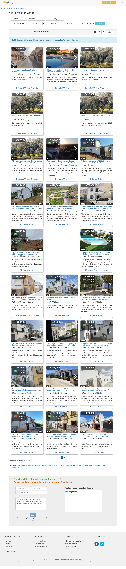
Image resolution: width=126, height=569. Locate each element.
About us (8, 541)
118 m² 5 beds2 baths (62, 438)
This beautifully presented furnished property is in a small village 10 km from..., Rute (25, 436)
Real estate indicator (71, 546)
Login (121, 3)
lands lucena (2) (28, 460)
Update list (100, 23)
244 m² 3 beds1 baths (57, 393)
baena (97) (24, 465)
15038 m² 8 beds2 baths (28, 256)
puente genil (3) (60, 465)
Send (32, 515)
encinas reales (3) (14, 467)
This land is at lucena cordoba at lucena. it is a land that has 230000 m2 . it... (27, 162)
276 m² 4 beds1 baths (91, 347)
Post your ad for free (109, 2)
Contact (7, 543)
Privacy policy (9, 549)
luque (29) (31, 465)
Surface (53, 23)
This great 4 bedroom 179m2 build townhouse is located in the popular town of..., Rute (94, 436)
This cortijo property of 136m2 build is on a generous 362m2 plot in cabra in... (95, 162)
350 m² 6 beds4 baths (91, 256)
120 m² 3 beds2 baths (22, 302)
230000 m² (90, 74)
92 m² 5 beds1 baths (27, 211)
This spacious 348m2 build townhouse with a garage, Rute (95, 299)
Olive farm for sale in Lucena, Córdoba (26, 115)
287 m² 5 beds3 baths (62, 74)
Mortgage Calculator (71, 543)
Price (35, 23)
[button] (9, 8)
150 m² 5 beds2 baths (57, 347)
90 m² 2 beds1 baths (27, 438)
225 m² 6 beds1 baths (91, 393)
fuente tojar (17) (89, 465)
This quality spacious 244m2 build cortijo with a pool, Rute (59, 390)
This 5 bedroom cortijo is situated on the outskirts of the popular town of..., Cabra (27, 207)
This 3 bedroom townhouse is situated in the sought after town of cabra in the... (96, 207)
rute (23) (81, 465)
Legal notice (9, 546)
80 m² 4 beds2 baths (22, 393)
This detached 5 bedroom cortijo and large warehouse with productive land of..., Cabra (61, 163)
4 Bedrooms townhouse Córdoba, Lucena (24, 71)
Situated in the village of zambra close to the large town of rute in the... (96, 344)
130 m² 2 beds (87, 165)
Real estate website (41, 546)
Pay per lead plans (40, 541)
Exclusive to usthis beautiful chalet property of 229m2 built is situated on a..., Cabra (61, 208)
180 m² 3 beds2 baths (22, 347)
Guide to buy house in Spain (73, 549)
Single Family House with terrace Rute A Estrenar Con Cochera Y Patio (27, 299)
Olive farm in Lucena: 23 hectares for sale (95, 71)
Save (27, 88)
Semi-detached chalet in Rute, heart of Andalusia (61, 299)
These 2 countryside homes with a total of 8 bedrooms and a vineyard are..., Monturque (26, 254)
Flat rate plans (39, 543)
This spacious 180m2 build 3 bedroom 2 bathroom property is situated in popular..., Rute (27, 345)
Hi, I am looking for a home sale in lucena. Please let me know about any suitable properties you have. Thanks (30, 504)
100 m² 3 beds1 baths (96, 211)
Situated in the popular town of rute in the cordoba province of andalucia (26, 390)
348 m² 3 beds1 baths (91, 302)
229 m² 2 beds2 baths (62, 211)
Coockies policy (10, 551)
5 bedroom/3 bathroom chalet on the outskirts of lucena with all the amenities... (60, 72)
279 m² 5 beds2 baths (62, 165)
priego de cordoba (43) (72, 465)
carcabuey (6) (98, 465)
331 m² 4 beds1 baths (26, 74)
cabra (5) (105, 465)
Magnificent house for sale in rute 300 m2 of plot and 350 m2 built (95, 253)
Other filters (89, 23)
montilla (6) (52, 465)
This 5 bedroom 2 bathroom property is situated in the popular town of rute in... (61, 344)
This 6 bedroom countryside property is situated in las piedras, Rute (96, 390)
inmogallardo (72, 492)
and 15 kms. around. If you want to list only (46, 40)
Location (35, 88)
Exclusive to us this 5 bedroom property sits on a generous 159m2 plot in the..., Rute (61, 436)
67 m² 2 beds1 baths (57, 302)
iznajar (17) (38, 465)
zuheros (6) (45, 465)
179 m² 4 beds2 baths (91, 438)
